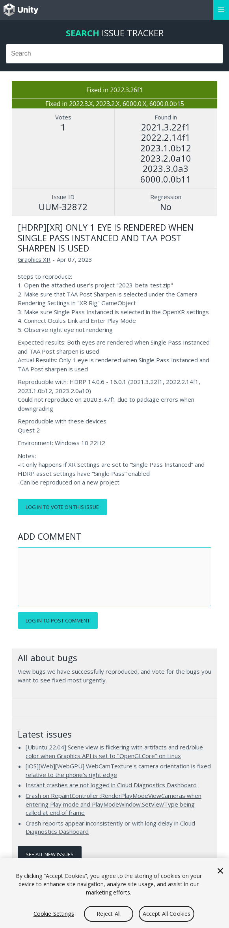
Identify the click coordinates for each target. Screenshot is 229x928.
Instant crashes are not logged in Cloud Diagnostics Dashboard (111, 785)
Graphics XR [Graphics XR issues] (34, 259)
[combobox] (114, 53)
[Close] (220, 871)
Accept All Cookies (167, 913)
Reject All (109, 913)
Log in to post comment (58, 620)
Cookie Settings (54, 913)
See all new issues (50, 854)
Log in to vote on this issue (62, 507)
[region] (114, 893)
